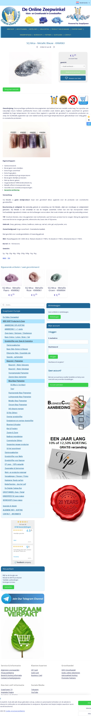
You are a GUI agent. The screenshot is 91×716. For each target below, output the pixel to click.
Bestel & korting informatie (11, 675)
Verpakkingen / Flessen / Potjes (16, 476)
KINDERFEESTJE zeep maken (13, 496)
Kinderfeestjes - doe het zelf (15, 484)
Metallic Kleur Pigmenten (18, 401)
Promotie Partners (68, 678)
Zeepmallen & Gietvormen (14, 468)
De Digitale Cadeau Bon (13, 488)
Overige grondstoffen (14, 417)
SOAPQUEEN (58, 35)
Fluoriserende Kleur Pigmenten (20, 393)
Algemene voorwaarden (10, 670)
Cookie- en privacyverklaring (33, 712)
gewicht (63, 62)
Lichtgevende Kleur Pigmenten (20, 397)
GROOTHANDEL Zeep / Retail (13, 492)
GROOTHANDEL (21, 29)
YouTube (34, 692)
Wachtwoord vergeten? (56, 362)
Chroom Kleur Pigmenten (18, 405)
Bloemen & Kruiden (13, 424)
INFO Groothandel (68, 670)
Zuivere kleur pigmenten (17, 377)
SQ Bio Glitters (12, 413)
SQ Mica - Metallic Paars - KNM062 (11, 289)
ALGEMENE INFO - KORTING (13, 510)
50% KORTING (44, 29)
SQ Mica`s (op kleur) (17, 385)
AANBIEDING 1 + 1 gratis (14, 329)
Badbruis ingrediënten (15, 436)
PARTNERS (48, 35)
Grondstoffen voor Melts (14, 456)
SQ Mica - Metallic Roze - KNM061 (34, 289)
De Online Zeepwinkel (11, 317)
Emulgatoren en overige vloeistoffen (20, 421)
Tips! (12, 389)
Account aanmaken (56, 385)
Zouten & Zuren (12, 432)
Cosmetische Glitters (14, 440)
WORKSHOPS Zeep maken (12, 500)
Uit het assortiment (14, 448)
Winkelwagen (54, 317)
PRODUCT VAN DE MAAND (60, 29)
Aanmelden (8, 587)
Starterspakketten (13, 345)
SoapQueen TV (6, 689)
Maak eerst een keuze (73, 72)
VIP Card (34, 670)
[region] (30, 708)
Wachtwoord (53, 347)
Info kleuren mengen (16, 409)
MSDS (4, 258)
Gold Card (35, 673)
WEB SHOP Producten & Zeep (14, 321)
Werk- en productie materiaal (15, 472)
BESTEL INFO (33, 29)
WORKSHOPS (38, 35)
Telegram (35, 689)
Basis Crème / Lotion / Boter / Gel (17, 337)
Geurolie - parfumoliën (15, 357)
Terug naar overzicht (11, 89)
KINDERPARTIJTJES (26, 35)
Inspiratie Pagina (7, 692)
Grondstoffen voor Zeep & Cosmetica (19, 341)
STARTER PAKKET (76, 29)
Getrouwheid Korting (69, 675)
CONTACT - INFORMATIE (12, 514)
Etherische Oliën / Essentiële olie (19, 353)
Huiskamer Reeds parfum (14, 480)
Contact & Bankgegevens (10, 678)
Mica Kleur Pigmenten (17, 381)
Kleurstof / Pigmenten (15, 361)
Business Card (36, 675)
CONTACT (67, 35)
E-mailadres (52, 338)
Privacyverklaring (7, 673)
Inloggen (53, 357)
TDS (9, 258)
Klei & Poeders (12, 428)
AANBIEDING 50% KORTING (15, 325)
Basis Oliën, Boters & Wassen (17, 349)
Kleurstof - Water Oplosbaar (19, 369)
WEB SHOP (10, 29)
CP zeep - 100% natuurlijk (14, 464)
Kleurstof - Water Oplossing (19, 365)
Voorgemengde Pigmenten (18, 373)
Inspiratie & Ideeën (10, 506)
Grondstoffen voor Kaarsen (15, 460)
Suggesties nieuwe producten (18, 444)
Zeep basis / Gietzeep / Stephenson (18, 333)
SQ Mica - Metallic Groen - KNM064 (57, 289)
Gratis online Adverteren (70, 673)
